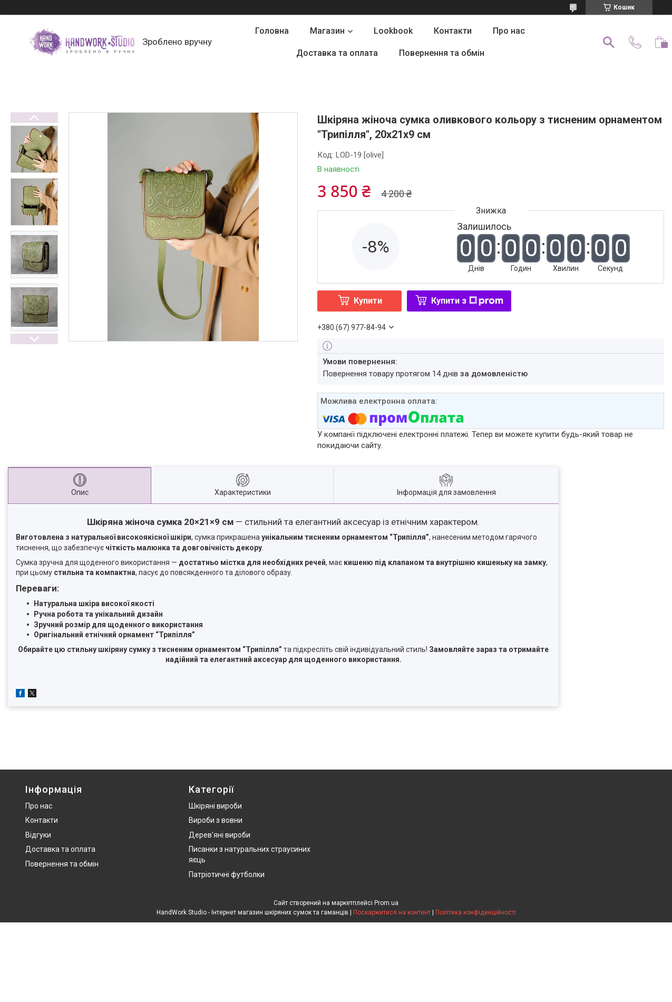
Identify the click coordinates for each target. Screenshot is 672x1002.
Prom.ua (386, 903)
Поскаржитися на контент (392, 912)
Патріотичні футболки (227, 874)
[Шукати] (608, 42)
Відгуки (38, 835)
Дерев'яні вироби (219, 835)
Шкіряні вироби (215, 806)
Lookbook (393, 31)
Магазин (327, 31)
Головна (272, 31)
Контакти (453, 31)
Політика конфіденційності (475, 912)
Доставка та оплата (337, 53)
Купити (368, 301)
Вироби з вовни (215, 820)
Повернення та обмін (441, 53)
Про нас (509, 31)
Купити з (467, 301)
